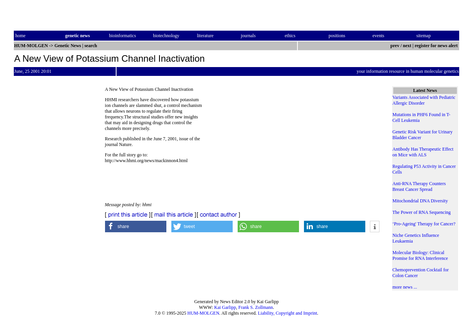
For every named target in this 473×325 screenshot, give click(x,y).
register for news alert (437, 45)
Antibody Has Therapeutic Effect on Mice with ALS (423, 152)
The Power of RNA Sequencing (422, 212)
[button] (135, 226)
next (407, 45)
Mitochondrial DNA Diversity (420, 201)
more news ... (405, 287)
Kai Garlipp (225, 307)
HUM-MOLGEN (203, 313)
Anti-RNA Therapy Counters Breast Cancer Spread (419, 186)
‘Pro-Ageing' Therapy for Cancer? (424, 224)
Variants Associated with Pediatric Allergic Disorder (424, 100)
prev (395, 45)
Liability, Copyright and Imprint (287, 313)
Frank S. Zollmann (255, 307)
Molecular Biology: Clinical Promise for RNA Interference (420, 255)
